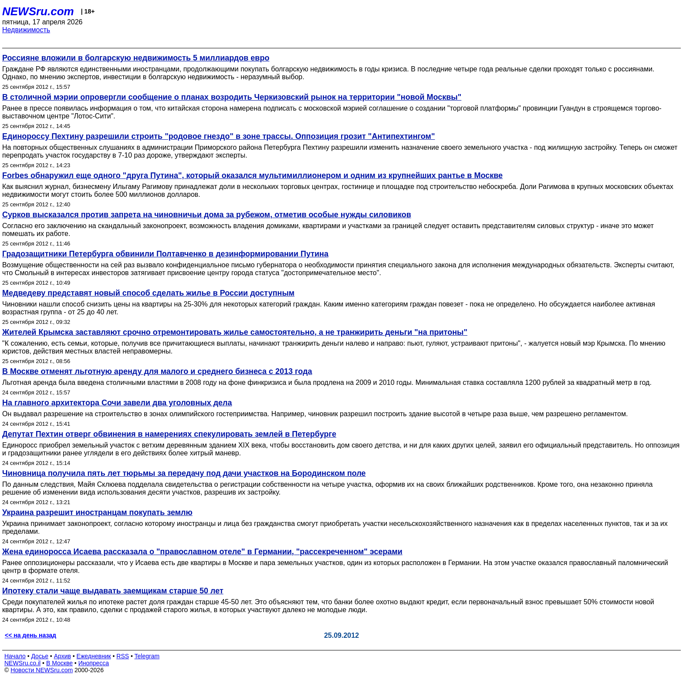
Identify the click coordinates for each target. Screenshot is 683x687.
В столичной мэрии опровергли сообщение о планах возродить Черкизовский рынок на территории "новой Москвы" (231, 97)
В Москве (59, 663)
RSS (122, 656)
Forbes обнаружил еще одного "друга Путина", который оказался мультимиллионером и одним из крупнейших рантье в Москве (252, 175)
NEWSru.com (38, 11)
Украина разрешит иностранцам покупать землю (97, 512)
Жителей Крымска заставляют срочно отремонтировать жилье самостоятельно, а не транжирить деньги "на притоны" (234, 332)
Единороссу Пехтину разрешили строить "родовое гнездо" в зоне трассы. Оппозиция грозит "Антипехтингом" (218, 136)
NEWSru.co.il (22, 663)
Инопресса (93, 663)
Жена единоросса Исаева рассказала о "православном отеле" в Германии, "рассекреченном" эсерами (202, 551)
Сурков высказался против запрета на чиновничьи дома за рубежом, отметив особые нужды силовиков (206, 214)
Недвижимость (26, 30)
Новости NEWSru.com (41, 670)
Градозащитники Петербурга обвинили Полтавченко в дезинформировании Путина (165, 253)
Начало (15, 656)
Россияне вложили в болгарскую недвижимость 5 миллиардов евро (135, 58)
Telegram (147, 656)
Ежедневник (94, 656)
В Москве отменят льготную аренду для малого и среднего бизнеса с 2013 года (157, 371)
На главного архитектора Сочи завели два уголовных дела (117, 402)
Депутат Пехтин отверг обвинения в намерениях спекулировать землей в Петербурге (169, 434)
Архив (62, 656)
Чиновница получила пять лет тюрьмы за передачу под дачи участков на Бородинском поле (184, 473)
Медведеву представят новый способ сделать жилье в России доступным (148, 293)
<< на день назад (30, 635)
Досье (39, 656)
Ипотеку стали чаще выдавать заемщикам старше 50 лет (112, 590)
